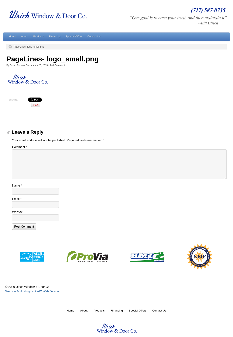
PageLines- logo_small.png (29, 46)
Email (16, 199)
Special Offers (74, 36)
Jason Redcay (17, 65)
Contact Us (94, 36)
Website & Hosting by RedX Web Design (32, 291)
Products (38, 36)
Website (17, 212)
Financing (55, 36)
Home (12, 36)
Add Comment (57, 65)
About (24, 36)
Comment (19, 147)
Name (17, 185)
